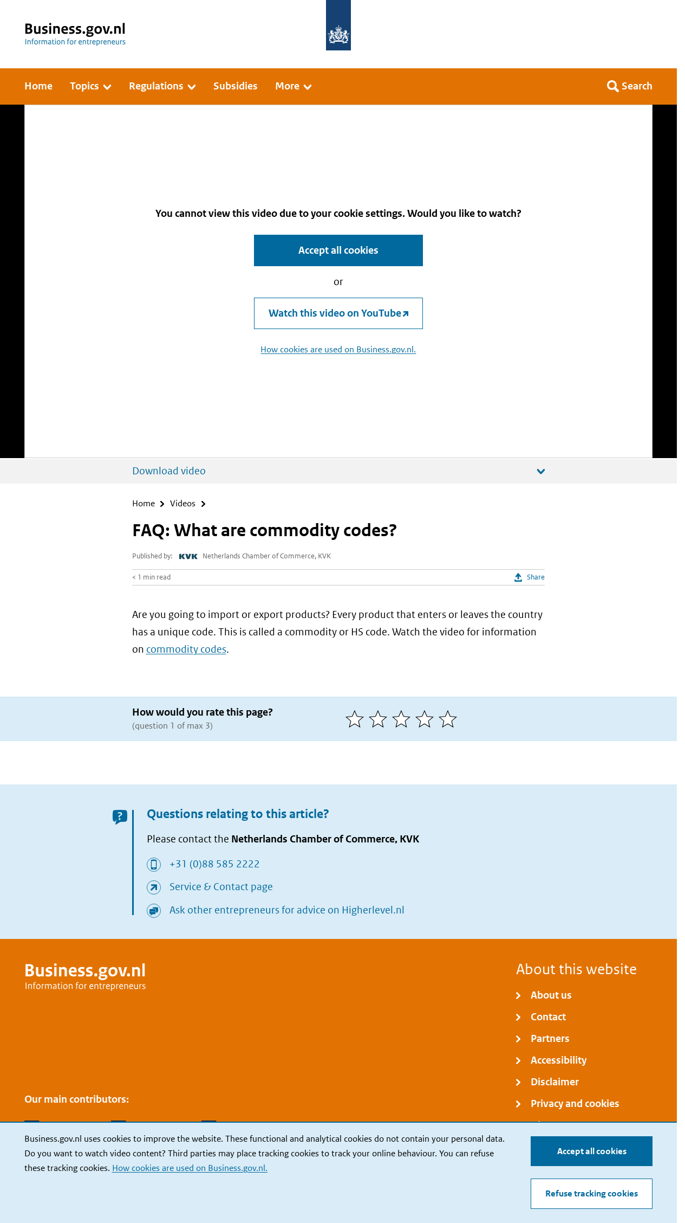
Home (143, 504)
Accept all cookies (592, 1151)
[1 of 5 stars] (357, 719)
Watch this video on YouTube (335, 313)
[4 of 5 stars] (427, 719)
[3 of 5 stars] (403, 719)
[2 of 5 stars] (380, 719)
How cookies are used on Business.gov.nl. (190, 1168)
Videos (182, 504)
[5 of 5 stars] (450, 719)
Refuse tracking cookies (591, 1193)
